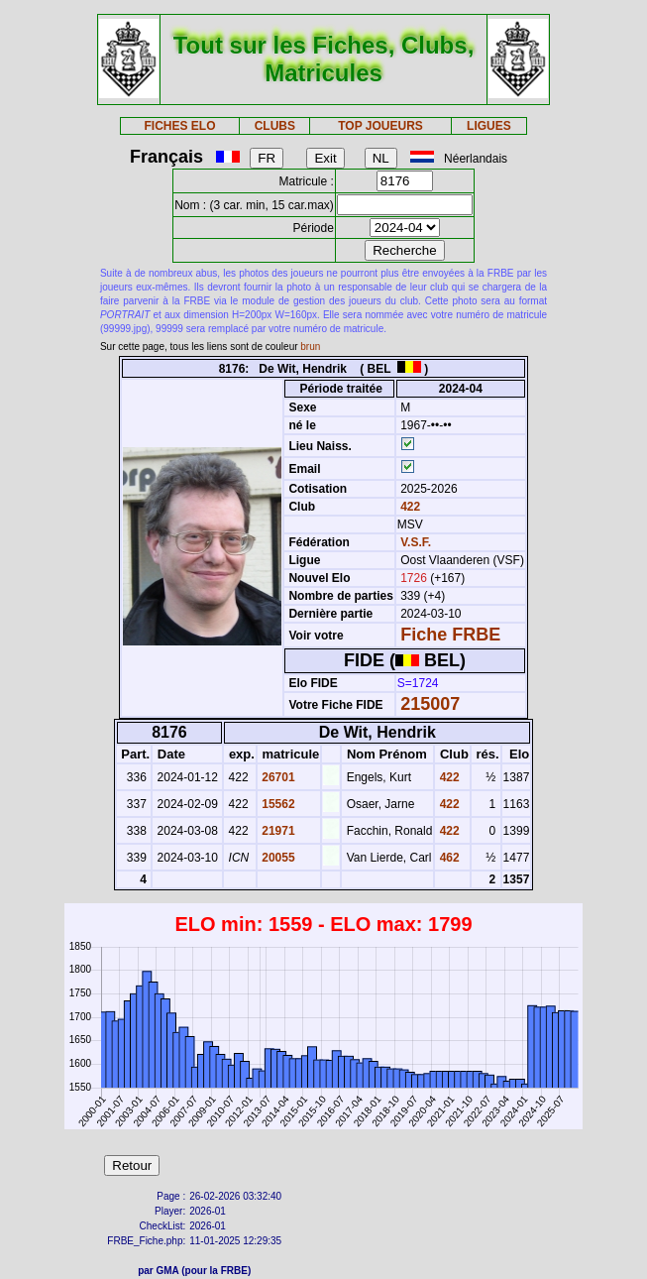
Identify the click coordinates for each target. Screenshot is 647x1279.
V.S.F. (415, 542)
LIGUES (489, 126)
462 (447, 858)
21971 (277, 831)
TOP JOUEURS (380, 126)
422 (408, 507)
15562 (277, 804)
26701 (277, 777)
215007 (430, 704)
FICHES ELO (180, 126)
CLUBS (275, 126)
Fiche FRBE (450, 634)
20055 (277, 858)
